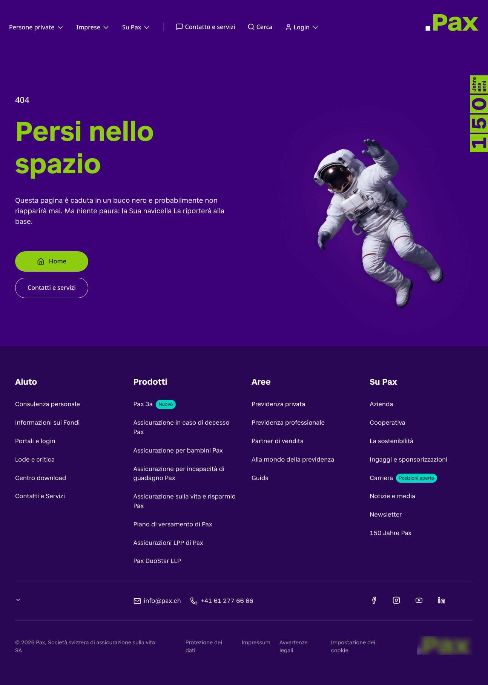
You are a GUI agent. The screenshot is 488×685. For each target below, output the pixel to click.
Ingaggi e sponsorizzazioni (409, 459)
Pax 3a (143, 404)
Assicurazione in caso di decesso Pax (182, 427)
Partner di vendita (278, 441)
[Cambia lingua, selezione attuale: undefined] (18, 600)
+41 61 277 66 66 (227, 600)
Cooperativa (387, 422)
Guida (260, 478)
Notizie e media (393, 496)
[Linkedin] (441, 600)
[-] (479, 113)
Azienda (381, 404)
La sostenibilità (392, 441)
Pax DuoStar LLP (157, 560)
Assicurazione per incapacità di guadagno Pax (179, 473)
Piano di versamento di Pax (173, 524)
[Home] (51, 261)
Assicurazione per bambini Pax (178, 450)
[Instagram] (396, 600)
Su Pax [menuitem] (136, 27)
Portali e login (35, 441)
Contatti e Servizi (40, 496)
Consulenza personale (47, 404)
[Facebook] (374, 600)
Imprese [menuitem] (93, 27)
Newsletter (386, 514)
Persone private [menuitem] (36, 27)
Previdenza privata (278, 404)
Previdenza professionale (288, 422)
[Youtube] (419, 600)
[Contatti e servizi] (51, 288)
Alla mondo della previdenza (293, 459)
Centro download (40, 478)
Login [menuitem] (302, 27)
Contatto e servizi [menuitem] (205, 27)
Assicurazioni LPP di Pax (168, 542)
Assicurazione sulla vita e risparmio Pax (185, 501)
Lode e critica (35, 459)
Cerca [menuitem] (260, 27)
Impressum (256, 642)
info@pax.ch (162, 600)
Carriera (381, 478)
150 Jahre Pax (391, 533)
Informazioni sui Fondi (47, 422)
